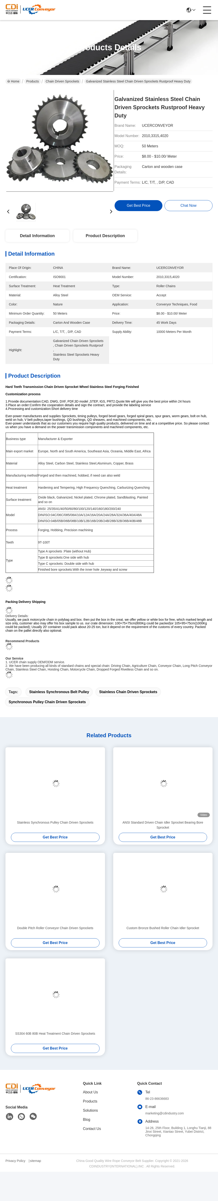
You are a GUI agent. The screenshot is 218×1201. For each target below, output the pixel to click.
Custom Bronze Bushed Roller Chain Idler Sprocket (162, 928)
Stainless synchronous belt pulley (59, 692)
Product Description (105, 235)
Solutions (90, 1110)
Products (32, 81)
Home (13, 81)
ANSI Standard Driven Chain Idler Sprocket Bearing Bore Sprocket (163, 825)
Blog (86, 1119)
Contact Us (92, 1129)
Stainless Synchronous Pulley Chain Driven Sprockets (55, 822)
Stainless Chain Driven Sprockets (128, 692)
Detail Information (37, 235)
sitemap (35, 1161)
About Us (90, 1092)
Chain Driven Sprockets (62, 81)
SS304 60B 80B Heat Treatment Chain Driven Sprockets (55, 1033)
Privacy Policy (15, 1161)
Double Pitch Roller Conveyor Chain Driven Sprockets (55, 928)
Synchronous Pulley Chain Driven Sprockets (47, 702)
